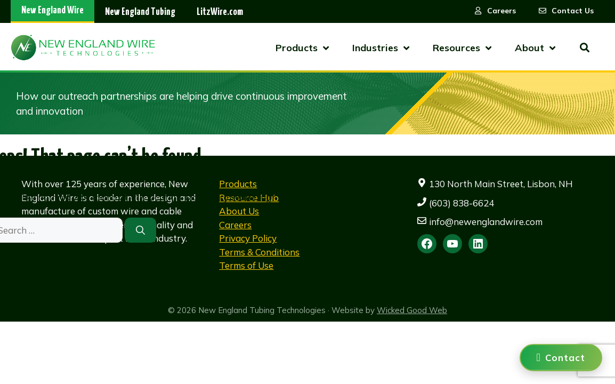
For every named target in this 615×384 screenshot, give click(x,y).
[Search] (140, 230)
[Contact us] (561, 357)
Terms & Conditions (259, 252)
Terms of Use (246, 265)
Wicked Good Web (412, 310)
